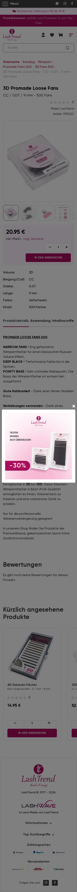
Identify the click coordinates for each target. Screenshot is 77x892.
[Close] (73, 406)
